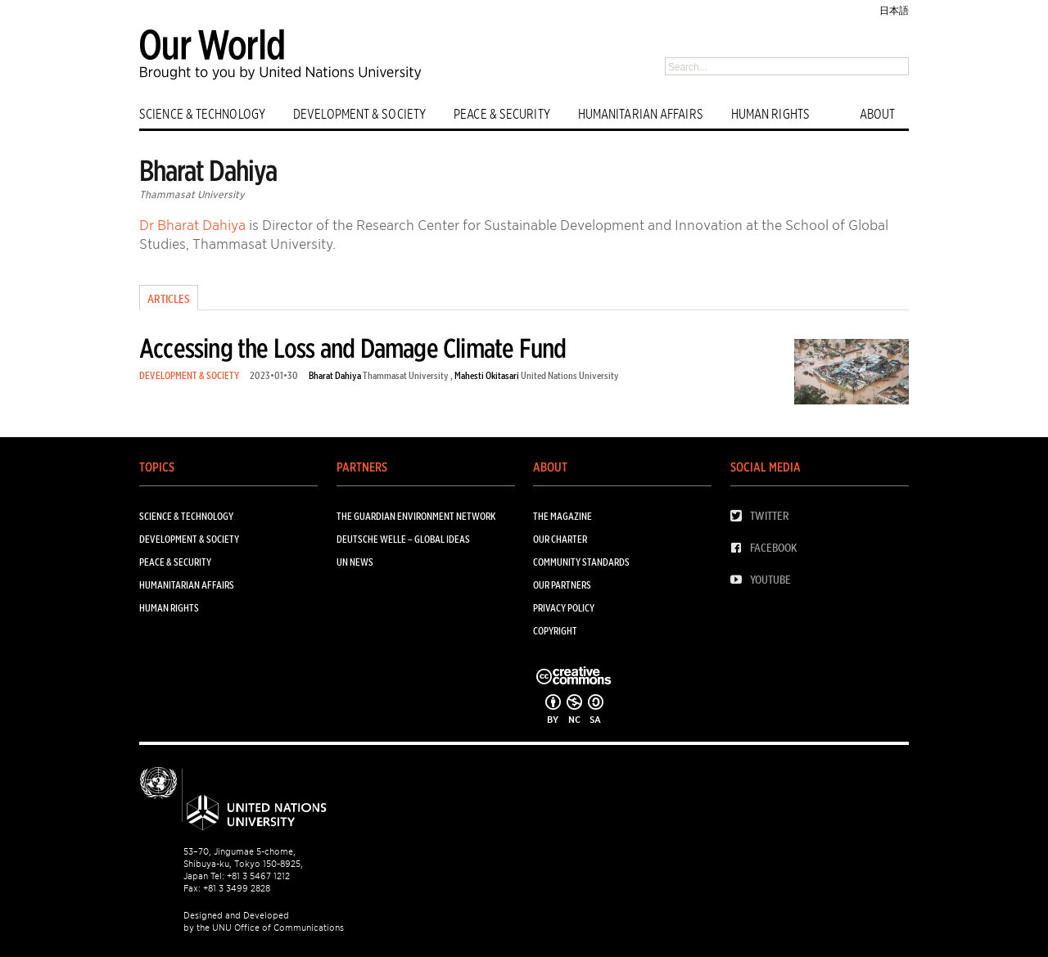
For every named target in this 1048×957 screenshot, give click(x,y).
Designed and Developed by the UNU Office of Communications (263, 921)
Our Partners (562, 585)
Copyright (555, 631)
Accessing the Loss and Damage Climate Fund (352, 348)
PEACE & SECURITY (502, 114)
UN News (355, 562)
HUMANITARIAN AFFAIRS (640, 114)
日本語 (894, 10)
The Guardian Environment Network (416, 516)
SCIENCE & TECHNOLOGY (202, 114)
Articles (168, 298)
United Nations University (570, 375)
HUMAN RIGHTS (770, 114)
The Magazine (562, 516)
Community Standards (581, 562)
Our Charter (560, 539)
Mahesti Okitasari (486, 375)
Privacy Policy (563, 608)
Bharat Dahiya (335, 375)
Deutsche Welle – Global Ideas (403, 539)
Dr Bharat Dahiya (192, 225)
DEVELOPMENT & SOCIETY (359, 114)
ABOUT (878, 114)
